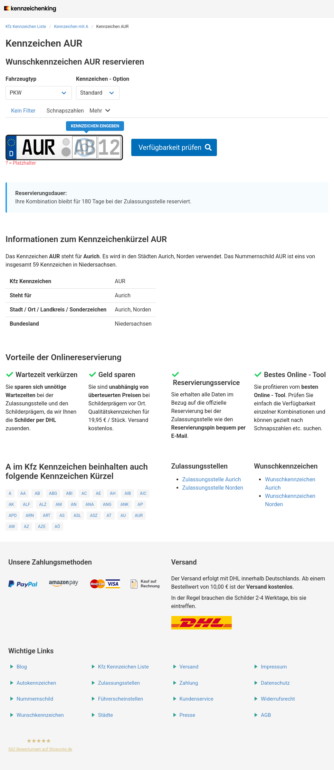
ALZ (42, 504)
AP (140, 504)
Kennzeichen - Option (102, 79)
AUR (139, 515)
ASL (77, 515)
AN (73, 504)
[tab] (23, 110)
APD (13, 515)
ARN (30, 515)
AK (11, 504)
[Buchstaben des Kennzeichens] (84, 147)
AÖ (57, 526)
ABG (53, 493)
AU (123, 515)
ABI (69, 493)
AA (23, 493)
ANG (107, 504)
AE (98, 493)
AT (109, 515)
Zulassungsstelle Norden (213, 487)
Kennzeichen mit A (71, 26)
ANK (124, 504)
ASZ (93, 515)
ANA (89, 504)
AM (59, 504)
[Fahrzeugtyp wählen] (39, 93)
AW (12, 526)
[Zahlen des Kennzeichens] (109, 147)
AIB (127, 493)
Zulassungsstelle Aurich (211, 479)
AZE (42, 526)
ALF (26, 504)
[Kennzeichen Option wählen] (98, 93)
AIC (143, 493)
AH (112, 493)
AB (37, 493)
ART (46, 515)
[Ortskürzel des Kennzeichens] (39, 147)
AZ (26, 526)
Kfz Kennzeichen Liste (26, 26)
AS (62, 515)
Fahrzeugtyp (21, 79)
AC (84, 493)
